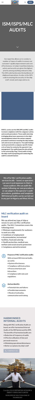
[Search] (25, 2)
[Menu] (2, 2)
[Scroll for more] (17, 47)
